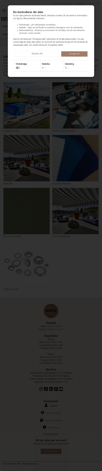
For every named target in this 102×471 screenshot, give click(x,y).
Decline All (37, 54)
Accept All (74, 54)
